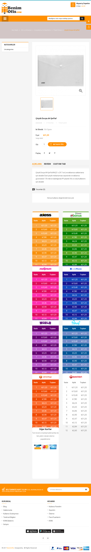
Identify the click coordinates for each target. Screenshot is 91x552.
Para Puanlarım (54, 517)
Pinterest (55, 153)
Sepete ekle (58, 144)
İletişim (6, 524)
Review (47, 164)
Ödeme (51, 514)
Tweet (50, 153)
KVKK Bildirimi (8, 521)
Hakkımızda (7, 510)
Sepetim (52, 510)
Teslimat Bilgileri (9, 517)
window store (58, 531)
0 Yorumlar (50, 123)
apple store (45, 531)
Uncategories (8, 49)
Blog (5, 507)
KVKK (51, 521)
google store (32, 531)
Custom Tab (59, 164)
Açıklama (37, 164)
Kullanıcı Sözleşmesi (10, 514)
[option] (46, 103)
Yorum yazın (63, 123)
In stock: (39, 129)
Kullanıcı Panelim (55, 507)
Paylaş (44, 153)
